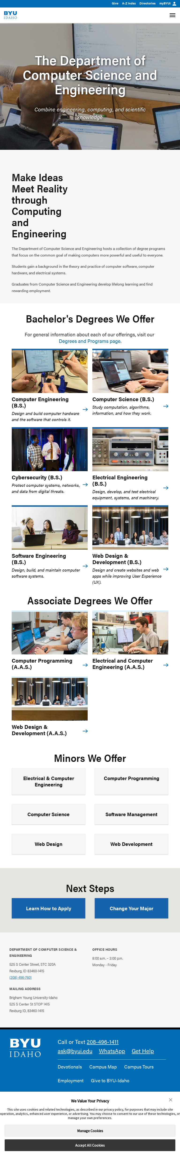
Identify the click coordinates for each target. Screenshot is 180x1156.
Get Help (143, 1051)
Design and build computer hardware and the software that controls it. (45, 416)
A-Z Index (129, 3)
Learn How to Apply (48, 908)
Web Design (48, 843)
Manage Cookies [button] (90, 1130)
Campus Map (103, 1066)
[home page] (10, 15)
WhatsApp (112, 1051)
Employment (70, 1080)
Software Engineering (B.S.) (39, 559)
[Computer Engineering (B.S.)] (50, 371)
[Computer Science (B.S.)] (130, 371)
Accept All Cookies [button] (90, 1145)
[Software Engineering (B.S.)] (50, 528)
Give (115, 3)
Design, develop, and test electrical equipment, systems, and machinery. (125, 494)
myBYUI (167, 3)
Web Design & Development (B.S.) (117, 559)
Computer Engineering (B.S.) (40, 402)
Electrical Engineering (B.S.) (120, 480)
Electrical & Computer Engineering (48, 781)
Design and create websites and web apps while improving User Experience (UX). (126, 576)
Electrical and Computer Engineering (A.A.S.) (122, 664)
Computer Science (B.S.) (123, 399)
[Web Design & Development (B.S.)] (130, 528)
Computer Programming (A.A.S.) (42, 664)
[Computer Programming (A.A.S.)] (50, 633)
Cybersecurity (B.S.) (37, 477)
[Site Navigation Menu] (173, 15)
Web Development (131, 843)
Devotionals (70, 1066)
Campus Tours (139, 1066)
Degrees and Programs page (89, 340)
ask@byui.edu (75, 1051)
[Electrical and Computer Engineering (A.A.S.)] (130, 633)
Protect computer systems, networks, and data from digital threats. (46, 488)
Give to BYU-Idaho (110, 1080)
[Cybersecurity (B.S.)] (50, 450)
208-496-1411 (103, 1042)
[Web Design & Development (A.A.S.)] (50, 699)
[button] (170, 1099)
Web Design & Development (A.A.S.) (39, 730)
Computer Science (48, 814)
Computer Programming (131, 778)
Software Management (131, 814)
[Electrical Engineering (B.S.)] (130, 450)
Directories (147, 3)
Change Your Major (131, 908)
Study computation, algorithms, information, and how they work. (121, 410)
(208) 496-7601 (20, 977)
